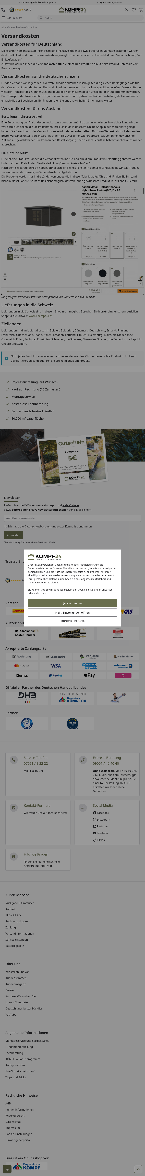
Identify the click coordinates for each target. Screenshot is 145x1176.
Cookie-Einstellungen (89, 589)
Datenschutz (66, 620)
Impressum (79, 620)
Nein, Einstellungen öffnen (72, 612)
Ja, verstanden (72, 603)
